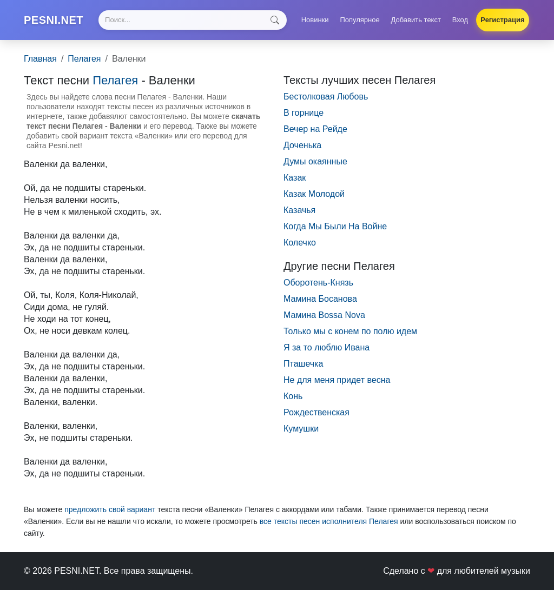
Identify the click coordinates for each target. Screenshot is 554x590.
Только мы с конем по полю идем (350, 331)
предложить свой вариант (109, 509)
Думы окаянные (315, 161)
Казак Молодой (314, 193)
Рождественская (316, 412)
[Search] (192, 20)
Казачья (299, 210)
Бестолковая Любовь (325, 96)
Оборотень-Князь (318, 282)
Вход (460, 20)
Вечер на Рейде (315, 129)
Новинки (315, 20)
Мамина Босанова (320, 298)
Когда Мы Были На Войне (335, 226)
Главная (40, 58)
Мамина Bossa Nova (324, 315)
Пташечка (303, 363)
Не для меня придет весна (336, 380)
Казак (294, 177)
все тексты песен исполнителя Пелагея (329, 521)
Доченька (302, 145)
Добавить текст (416, 20)
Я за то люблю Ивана (326, 347)
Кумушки (301, 428)
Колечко (299, 242)
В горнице (303, 112)
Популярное (359, 20)
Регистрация (502, 20)
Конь (292, 396)
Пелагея (84, 58)
